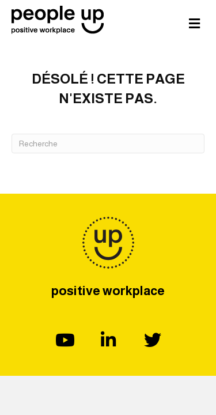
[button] (64, 340)
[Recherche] (108, 143)
